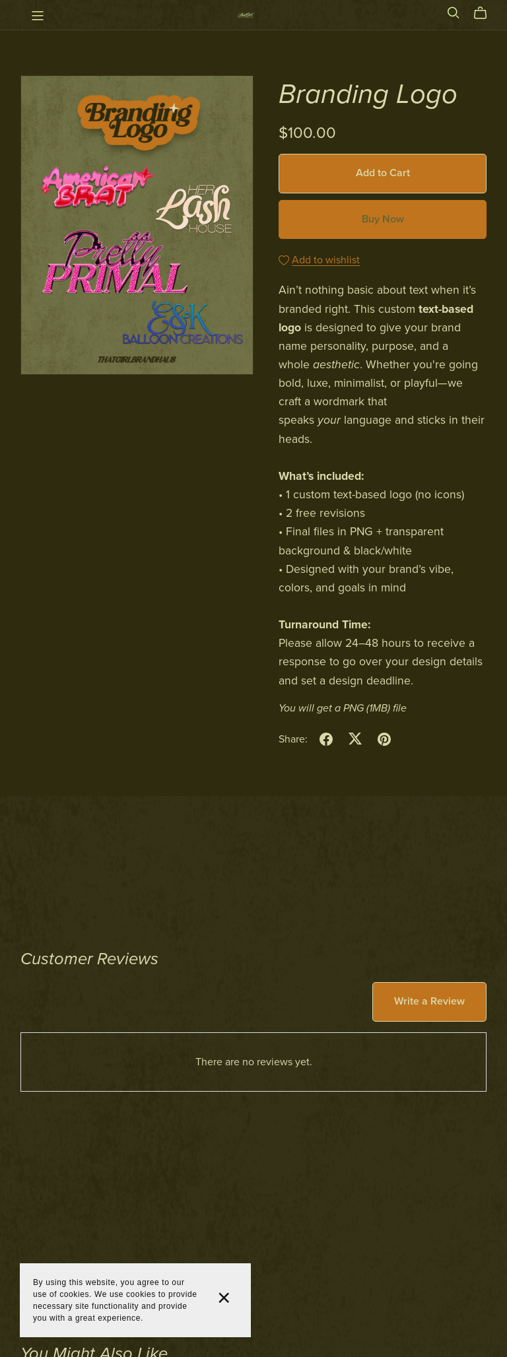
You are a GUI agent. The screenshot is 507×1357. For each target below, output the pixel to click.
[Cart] (485, 13)
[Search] (453, 13)
